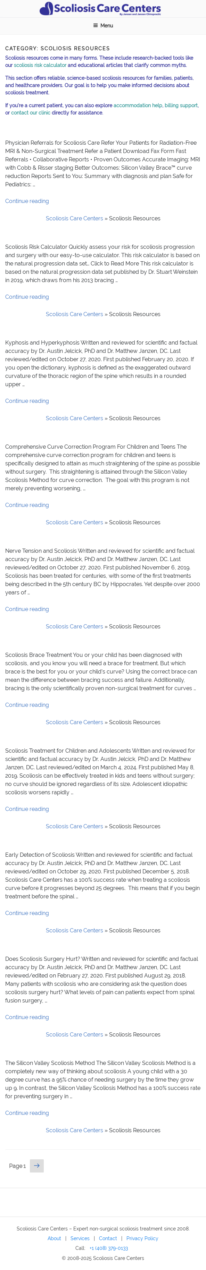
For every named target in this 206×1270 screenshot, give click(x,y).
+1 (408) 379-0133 (109, 1248)
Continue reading (27, 201)
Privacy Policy (142, 1238)
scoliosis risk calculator (40, 65)
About (54, 1238)
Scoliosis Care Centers (74, 218)
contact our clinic (30, 113)
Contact (108, 1238)
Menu (103, 25)
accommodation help (138, 105)
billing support (181, 105)
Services (80, 1238)
